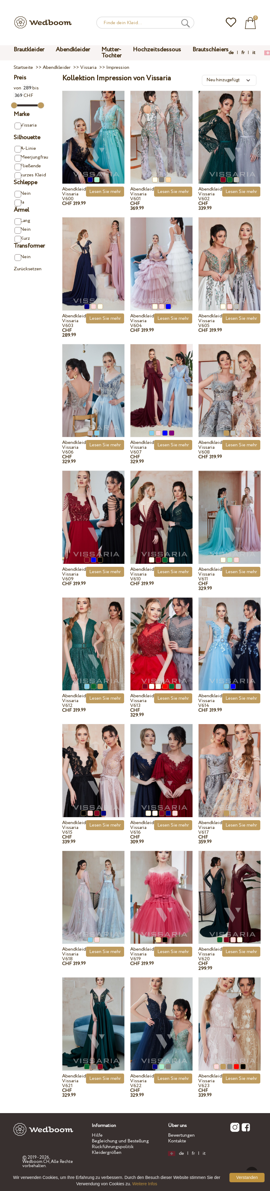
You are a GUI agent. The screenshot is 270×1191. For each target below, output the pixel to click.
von (23, 88)
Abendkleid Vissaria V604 (142, 321)
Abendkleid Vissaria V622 (142, 1081)
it (253, 52)
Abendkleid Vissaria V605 (210, 321)
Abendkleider (73, 49)
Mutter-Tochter (111, 52)
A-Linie (25, 148)
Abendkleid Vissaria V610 (142, 574)
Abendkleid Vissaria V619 (142, 954)
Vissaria (26, 125)
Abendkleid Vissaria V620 (210, 954)
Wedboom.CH (35, 1162)
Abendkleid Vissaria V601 (142, 194)
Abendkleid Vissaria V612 (74, 700)
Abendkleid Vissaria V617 (210, 827)
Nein (23, 193)
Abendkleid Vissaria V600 (74, 194)
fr (243, 52)
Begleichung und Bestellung (120, 1141)
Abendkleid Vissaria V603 (74, 321)
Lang (22, 221)
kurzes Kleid (30, 175)
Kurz (22, 238)
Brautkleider (29, 49)
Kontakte (177, 1141)
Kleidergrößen (106, 1152)
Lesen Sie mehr (105, 191)
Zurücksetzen (27, 268)
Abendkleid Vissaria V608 (210, 447)
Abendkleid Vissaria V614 (210, 700)
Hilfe (97, 1135)
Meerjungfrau (31, 157)
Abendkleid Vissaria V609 (74, 574)
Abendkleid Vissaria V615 (74, 827)
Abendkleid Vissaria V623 (210, 1081)
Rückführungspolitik (113, 1146)
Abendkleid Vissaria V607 (142, 447)
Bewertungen (181, 1135)
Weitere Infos (144, 1183)
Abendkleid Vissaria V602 (210, 194)
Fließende (28, 166)
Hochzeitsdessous (157, 49)
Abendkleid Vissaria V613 (142, 700)
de (231, 52)
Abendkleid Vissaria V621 (74, 1081)
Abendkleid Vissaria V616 (142, 827)
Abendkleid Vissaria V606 (74, 447)
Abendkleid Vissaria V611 (210, 574)
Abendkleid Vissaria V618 (74, 954)
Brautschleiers (211, 49)
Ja (19, 202)
